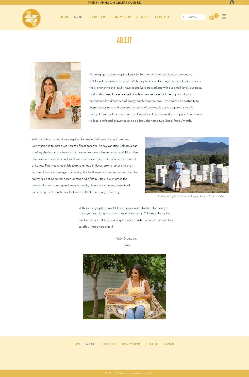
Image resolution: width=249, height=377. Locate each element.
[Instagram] (224, 16)
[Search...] (193, 17)
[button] (214, 16)
